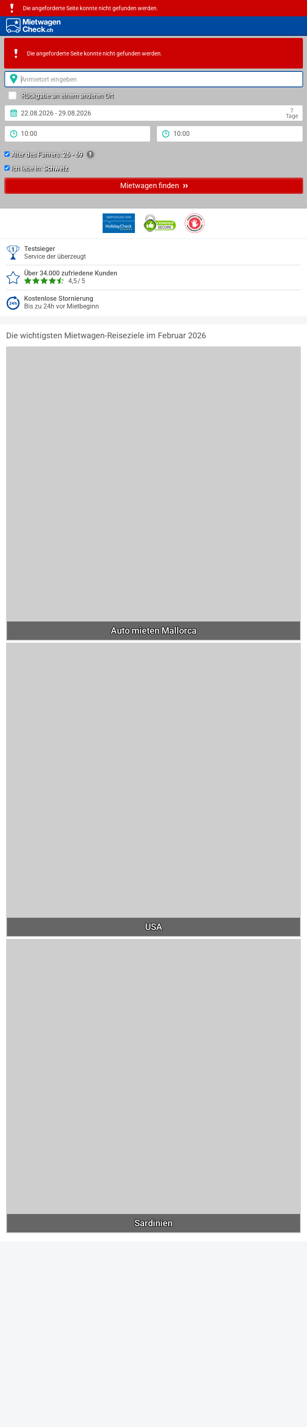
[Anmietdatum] (153, 113)
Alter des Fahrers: (48, 155)
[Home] (33, 25)
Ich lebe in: (36, 168)
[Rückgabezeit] (230, 134)
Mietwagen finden (154, 185)
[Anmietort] (153, 79)
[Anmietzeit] (77, 134)
